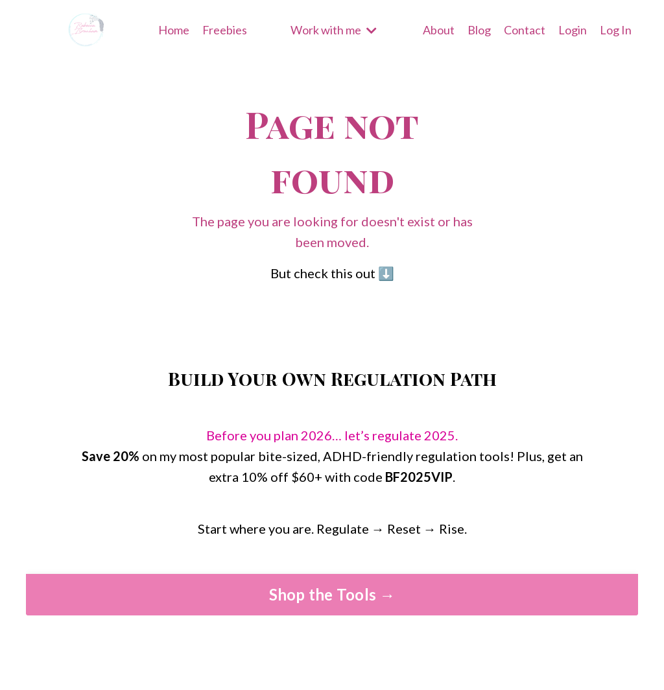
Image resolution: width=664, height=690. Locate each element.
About (439, 30)
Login (572, 30)
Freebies (224, 30)
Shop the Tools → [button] (332, 594)
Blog (479, 30)
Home (173, 30)
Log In (616, 30)
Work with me (333, 30)
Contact (524, 30)
